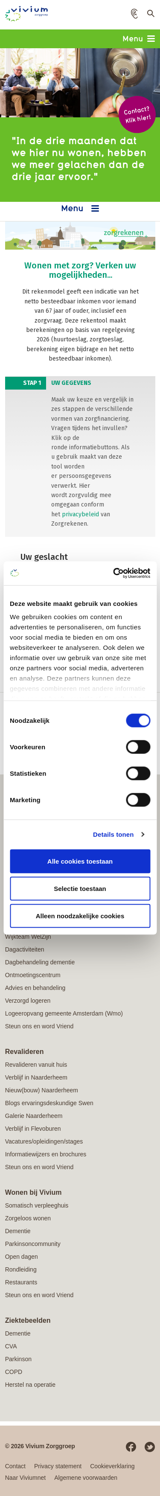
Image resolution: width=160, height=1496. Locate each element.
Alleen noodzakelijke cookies (80, 915)
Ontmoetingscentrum (33, 975)
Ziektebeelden (28, 1320)
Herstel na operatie (30, 1384)
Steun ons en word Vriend (39, 1026)
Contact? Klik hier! (137, 114)
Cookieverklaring (112, 1466)
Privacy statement (57, 1466)
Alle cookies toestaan (80, 860)
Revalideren (24, 1051)
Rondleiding (21, 1269)
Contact (15, 1466)
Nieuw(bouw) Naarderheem (41, 1090)
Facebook (131, 1447)
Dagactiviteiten (24, 949)
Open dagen (21, 1256)
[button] (134, 14)
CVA (11, 1346)
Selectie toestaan (80, 888)
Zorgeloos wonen (28, 1218)
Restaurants (21, 1282)
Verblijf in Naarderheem (36, 1077)
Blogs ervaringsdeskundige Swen (49, 1103)
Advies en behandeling (35, 987)
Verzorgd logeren (28, 1000)
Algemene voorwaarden (85, 1477)
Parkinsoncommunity (33, 1243)
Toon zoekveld (149, 15)
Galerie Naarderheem (34, 1115)
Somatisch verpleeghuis (37, 1205)
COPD (13, 1371)
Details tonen (113, 834)
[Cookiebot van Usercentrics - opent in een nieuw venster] (114, 573)
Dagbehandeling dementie (40, 962)
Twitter (150, 1447)
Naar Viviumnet (25, 1477)
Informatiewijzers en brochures (46, 1154)
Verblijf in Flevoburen (33, 1128)
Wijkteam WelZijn (28, 936)
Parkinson (18, 1359)
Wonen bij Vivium (33, 1192)
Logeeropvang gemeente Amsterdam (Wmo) (64, 1013)
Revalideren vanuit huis (36, 1064)
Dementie (18, 1231)
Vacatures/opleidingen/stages (44, 1141)
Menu (138, 38)
